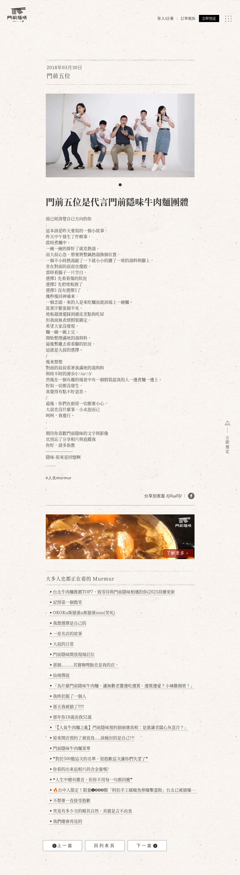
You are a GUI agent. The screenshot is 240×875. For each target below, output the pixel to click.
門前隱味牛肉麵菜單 (70, 748)
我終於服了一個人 (68, 696)
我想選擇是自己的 (68, 623)
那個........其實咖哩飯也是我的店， (84, 665)
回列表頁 (104, 845)
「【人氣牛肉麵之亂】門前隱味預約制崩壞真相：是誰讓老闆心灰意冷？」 (119, 727)
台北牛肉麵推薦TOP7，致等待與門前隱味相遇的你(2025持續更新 (112, 592)
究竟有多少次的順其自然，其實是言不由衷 (91, 811)
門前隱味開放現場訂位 (72, 654)
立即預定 (209, 18)
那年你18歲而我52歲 (71, 717)
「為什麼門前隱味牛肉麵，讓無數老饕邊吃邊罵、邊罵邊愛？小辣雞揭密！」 (122, 685)
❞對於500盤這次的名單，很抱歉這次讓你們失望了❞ (99, 758)
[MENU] (228, 18)
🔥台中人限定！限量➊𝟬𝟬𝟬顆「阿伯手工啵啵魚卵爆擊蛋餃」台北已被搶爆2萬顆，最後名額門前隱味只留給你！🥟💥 (123, 790)
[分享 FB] (191, 496)
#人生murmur (59, 478)
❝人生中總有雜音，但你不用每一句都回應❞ (91, 779)
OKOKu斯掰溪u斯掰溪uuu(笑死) (82, 612)
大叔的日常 (62, 644)
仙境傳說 (60, 675)
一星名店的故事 (66, 633)
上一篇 (62, 845)
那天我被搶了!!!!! (67, 706)
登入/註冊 (165, 18)
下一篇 (147, 845)
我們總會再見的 (66, 821)
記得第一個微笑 (66, 602)
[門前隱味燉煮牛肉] (17, 14)
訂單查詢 (188, 18)
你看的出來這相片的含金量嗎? (79, 769)
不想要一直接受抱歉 (70, 800)
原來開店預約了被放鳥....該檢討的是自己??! (92, 738)
